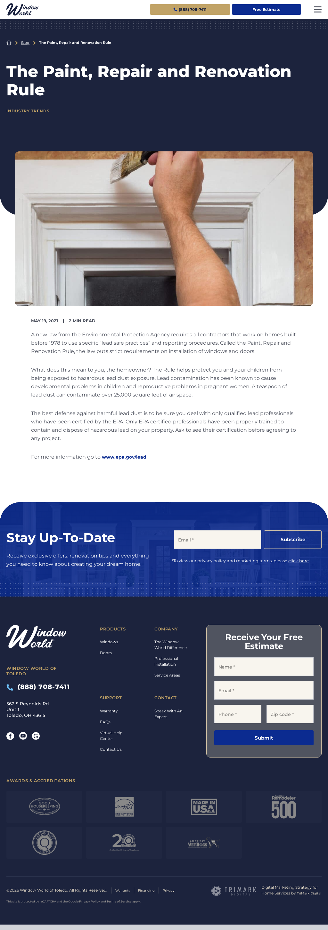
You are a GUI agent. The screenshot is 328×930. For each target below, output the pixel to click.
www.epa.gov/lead (127, 457)
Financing (150, 893)
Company (166, 628)
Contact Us (111, 749)
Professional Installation (166, 661)
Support (111, 697)
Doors (106, 652)
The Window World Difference (170, 644)
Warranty (109, 711)
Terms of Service (119, 907)
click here (298, 560)
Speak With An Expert (168, 714)
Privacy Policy (89, 907)
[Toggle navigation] (318, 9)
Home (9, 42)
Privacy (175, 893)
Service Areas (167, 675)
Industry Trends (29, 110)
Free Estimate (266, 9)
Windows (109, 641)
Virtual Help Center (111, 735)
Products (113, 628)
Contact (165, 697)
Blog (25, 42)
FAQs (105, 721)
